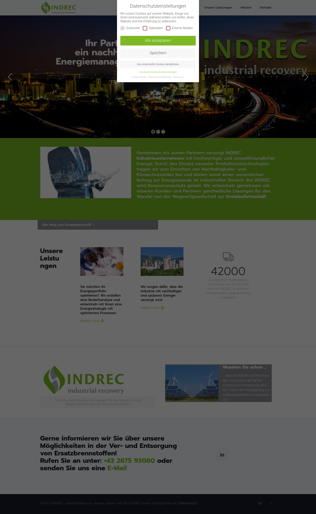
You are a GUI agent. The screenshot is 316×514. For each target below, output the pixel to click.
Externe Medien (179, 28)
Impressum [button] (179, 77)
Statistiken (153, 28)
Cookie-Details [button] (138, 77)
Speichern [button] (158, 53)
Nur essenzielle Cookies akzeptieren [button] (158, 64)
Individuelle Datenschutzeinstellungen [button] (158, 72)
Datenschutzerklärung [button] (159, 77)
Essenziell (130, 28)
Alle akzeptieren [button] (158, 40)
